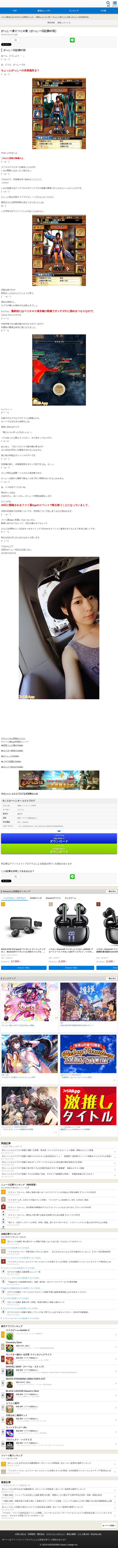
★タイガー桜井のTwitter (12, 750)
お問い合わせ (20, 1534)
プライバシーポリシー (55, 1534)
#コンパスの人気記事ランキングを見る (16, 1248)
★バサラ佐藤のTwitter (11, 761)
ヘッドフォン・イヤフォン (14, 898)
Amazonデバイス (53, 898)
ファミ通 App (10, 4)
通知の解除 (71, 1534)
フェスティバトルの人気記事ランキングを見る (19, 1268)
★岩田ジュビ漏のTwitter (12, 745)
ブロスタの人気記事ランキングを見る (15, 1298)
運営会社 (41, 1534)
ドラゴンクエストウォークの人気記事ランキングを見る (22, 1258)
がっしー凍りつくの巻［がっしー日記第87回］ (71, 17)
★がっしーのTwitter (10, 756)
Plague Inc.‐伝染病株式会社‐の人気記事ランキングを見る (21, 1288)
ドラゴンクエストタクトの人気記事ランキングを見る (21, 1318)
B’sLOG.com (96, 1534)
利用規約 (31, 1534)
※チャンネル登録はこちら (13, 738)
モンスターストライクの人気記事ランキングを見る (20, 1308)
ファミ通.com (83, 1534)
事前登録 (51, 23)
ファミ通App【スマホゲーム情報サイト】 (17, 17)
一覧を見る (111, 891)
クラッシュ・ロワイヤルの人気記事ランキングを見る (21, 1278)
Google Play (59, 849)
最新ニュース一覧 (43, 17)
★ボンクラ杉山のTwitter (12, 767)
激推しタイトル (64, 23)
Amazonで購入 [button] (24, 968)
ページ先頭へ (110, 1525)
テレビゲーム (70, 898)
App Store (59, 838)
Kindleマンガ (35, 898)
